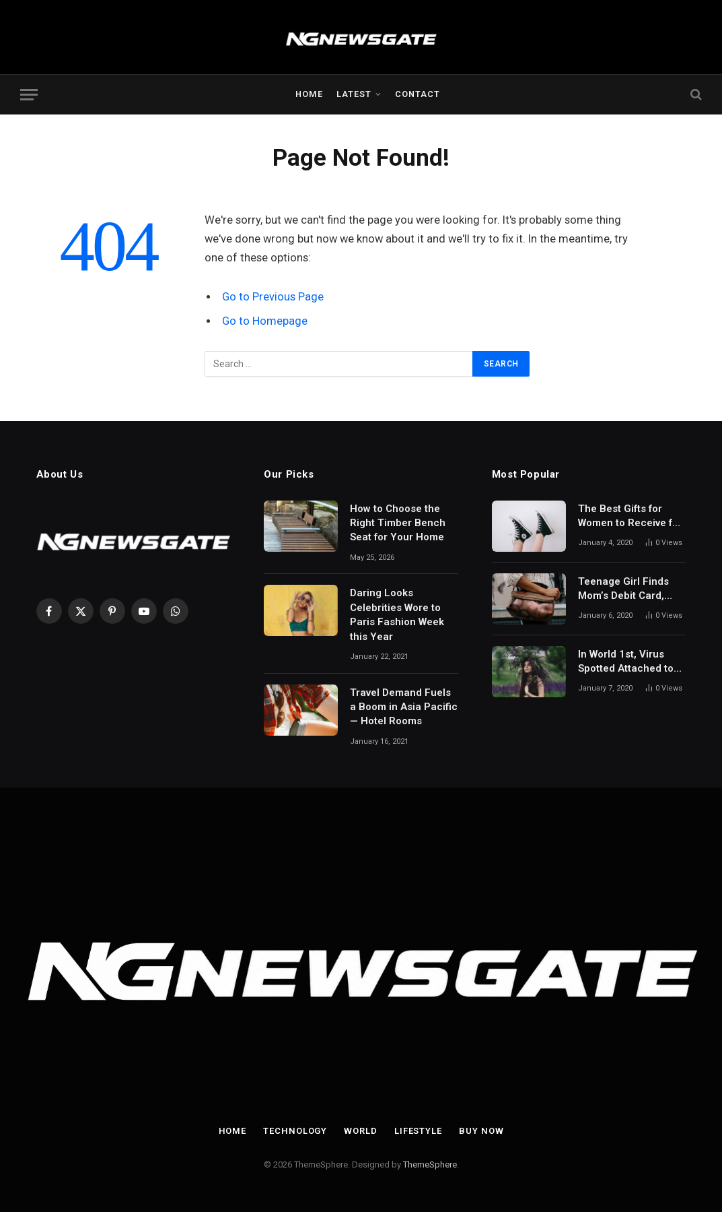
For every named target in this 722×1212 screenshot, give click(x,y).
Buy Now (481, 1131)
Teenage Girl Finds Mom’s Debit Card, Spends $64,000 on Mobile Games (624, 589)
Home (309, 94)
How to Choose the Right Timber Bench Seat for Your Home (397, 523)
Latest (353, 94)
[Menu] (29, 94)
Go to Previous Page (273, 296)
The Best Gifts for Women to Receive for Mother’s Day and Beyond (630, 517)
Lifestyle (418, 1131)
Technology (295, 1131)
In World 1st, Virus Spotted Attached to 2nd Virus (626, 662)
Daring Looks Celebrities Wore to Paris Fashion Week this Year (397, 614)
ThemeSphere (430, 1164)
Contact (417, 94)
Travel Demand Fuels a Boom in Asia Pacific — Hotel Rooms (404, 707)
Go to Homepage (265, 321)
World (360, 1131)
